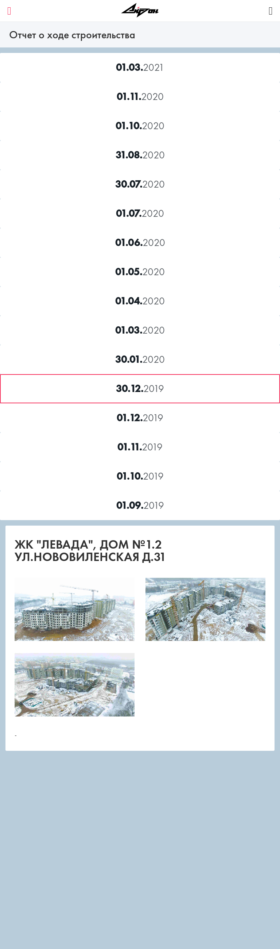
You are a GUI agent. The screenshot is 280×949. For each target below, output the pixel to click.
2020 (140, 96)
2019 (140, 388)
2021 (140, 67)
